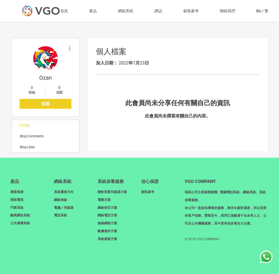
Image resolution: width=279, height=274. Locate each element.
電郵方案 (104, 200)
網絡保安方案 (107, 208)
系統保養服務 (111, 181)
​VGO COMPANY (200, 181)
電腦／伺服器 (64, 208)
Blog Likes (27, 147)
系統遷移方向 (64, 192)
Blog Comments (32, 136)
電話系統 (60, 215)
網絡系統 (62, 181)
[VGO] (47, 10)
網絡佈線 (60, 200)
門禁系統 (16, 208)
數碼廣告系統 (20, 215)
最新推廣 (16, 192)
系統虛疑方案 (107, 239)
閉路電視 (16, 200)
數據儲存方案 (107, 231)
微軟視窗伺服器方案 (112, 192)
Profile (24, 125)
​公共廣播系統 (20, 223)
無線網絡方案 (107, 223)
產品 (14, 181)
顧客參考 (147, 192)
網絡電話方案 (107, 215)
